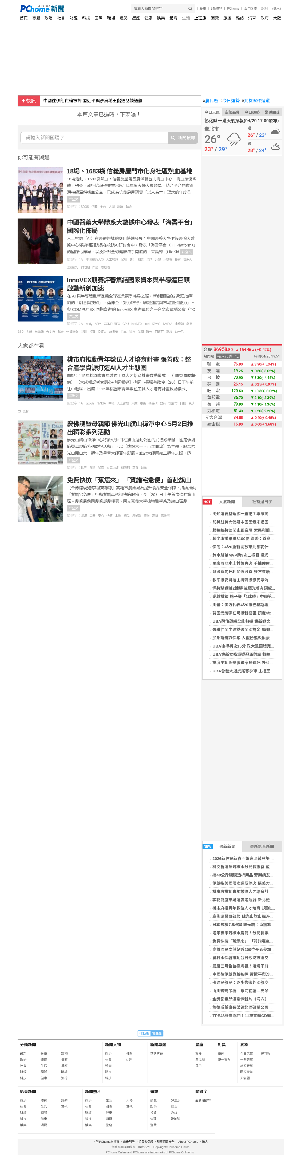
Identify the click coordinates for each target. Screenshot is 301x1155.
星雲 (101, 468)
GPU (125, 324)
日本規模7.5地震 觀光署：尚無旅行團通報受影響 (255, 924)
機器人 (187, 259)
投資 (178, 259)
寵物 (64, 1053)
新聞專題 (158, 1044)
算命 (198, 1053)
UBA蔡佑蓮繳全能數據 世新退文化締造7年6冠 (253, 621)
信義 (94, 207)
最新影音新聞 (262, 846)
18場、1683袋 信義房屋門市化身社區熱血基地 (130, 171)
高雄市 (165, 516)
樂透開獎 (272, 112)
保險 (123, 259)
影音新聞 (28, 1091)
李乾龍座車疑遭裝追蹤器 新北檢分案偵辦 (249, 900)
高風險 (105, 267)
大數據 (167, 259)
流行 (64, 1078)
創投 (20, 332)
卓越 (149, 259)
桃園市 (172, 403)
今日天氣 (212, 112)
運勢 (124, 18)
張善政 (152, 403)
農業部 (136, 516)
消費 (215, 18)
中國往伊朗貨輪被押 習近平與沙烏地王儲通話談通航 (92, 100)
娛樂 (161, 18)
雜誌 (240, 18)
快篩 (109, 516)
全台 (103, 207)
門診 (95, 267)
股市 (203, 8)
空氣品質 (232, 112)
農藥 (146, 516)
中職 (111, 403)
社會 (61, 18)
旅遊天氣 (246, 1066)
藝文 (174, 1107)
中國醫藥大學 (95, 259)
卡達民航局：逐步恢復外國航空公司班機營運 (252, 982)
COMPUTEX (112, 324)
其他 (64, 1107)
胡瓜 (126, 516)
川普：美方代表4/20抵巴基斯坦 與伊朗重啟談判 (254, 604)
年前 (92, 468)
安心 (101, 516)
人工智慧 (112, 259)
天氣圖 (245, 1078)
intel (147, 324)
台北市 (50, 332)
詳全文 (73, 199)
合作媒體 (250, 8)
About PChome (188, 1141)
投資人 (102, 332)
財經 (74, 18)
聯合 (129, 207)
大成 (134, 403)
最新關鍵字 (203, 1100)
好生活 (175, 1100)
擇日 (198, 1066)
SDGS (85, 207)
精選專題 (156, 1053)
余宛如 (179, 324)
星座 (136, 18)
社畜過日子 (262, 501)
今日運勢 (230, 101)
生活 (186, 18)
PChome (233, 8)
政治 (49, 18)
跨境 (169, 332)
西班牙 (159, 332)
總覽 (153, 1100)
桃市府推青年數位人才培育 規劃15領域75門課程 (255, 908)
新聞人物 (113, 1044)
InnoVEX (136, 324)
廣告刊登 (129, 1141)
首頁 (24, 18)
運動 (144, 468)
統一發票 (224, 1060)
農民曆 (210, 101)
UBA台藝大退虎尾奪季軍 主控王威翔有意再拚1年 (256, 671)
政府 (265, 18)
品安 (92, 516)
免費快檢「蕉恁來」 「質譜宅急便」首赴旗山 (253, 941)
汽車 (252, 18)
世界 (84, 468)
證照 (26, 411)
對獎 (222, 1044)
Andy (89, 324)
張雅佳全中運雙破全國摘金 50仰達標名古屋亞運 (255, 629)
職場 (111, 18)
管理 (153, 1119)
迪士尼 (179, 332)
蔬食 (135, 468)
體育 (173, 18)
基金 (61, 332)
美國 (141, 332)
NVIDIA (167, 324)
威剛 (83, 332)
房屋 (120, 207)
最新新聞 (219, 846)
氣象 (244, 1044)
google (90, 403)
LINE (84, 516)
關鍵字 (201, 1091)
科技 (86, 18)
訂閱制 (85, 267)
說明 (264, 8)
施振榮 (113, 332)
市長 (143, 403)
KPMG (156, 324)
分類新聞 (28, 1044)
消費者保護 (145, 1141)
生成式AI (72, 267)
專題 (36, 18)
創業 (141, 259)
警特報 (265, 1053)
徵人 (205, 1141)
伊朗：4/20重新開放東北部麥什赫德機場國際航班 (256, 547)
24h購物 (216, 8)
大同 (111, 207)
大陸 (277, 18)
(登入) (276, 8)
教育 (163, 403)
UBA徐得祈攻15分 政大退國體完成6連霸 (248, 646)
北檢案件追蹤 (256, 101)
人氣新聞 (219, 502)
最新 (23, 1053)
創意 (189, 324)
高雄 (155, 516)
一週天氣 (246, 1060)
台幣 (158, 259)
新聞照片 (93, 1091)
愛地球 (175, 1119)
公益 (174, 1113)
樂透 (221, 1053)
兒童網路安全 (166, 1141)
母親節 (125, 468)
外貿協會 (72, 332)
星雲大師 (112, 468)
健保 (132, 259)
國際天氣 (246, 1072)
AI (82, 259)
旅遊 (227, 18)
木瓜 (118, 516)
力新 (29, 332)
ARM (98, 324)
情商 (64, 1060)
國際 (98, 18)
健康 (148, 18)
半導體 (39, 332)
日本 (123, 332)
